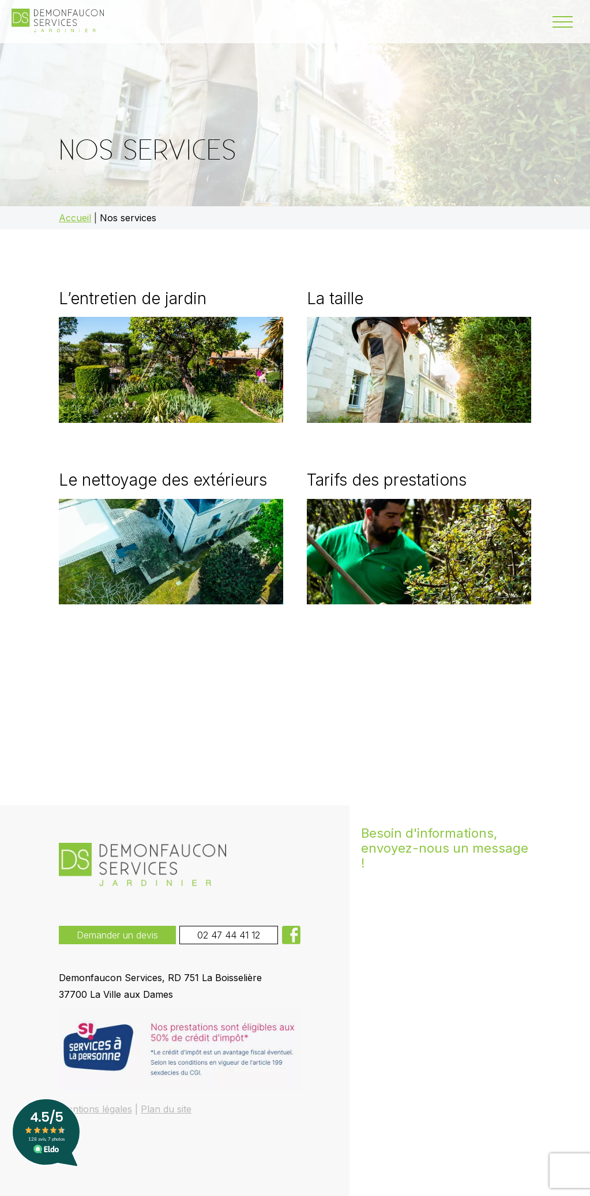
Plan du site (166, 1109)
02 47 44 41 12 (228, 935)
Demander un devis (117, 935)
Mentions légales (95, 1109)
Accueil (75, 218)
